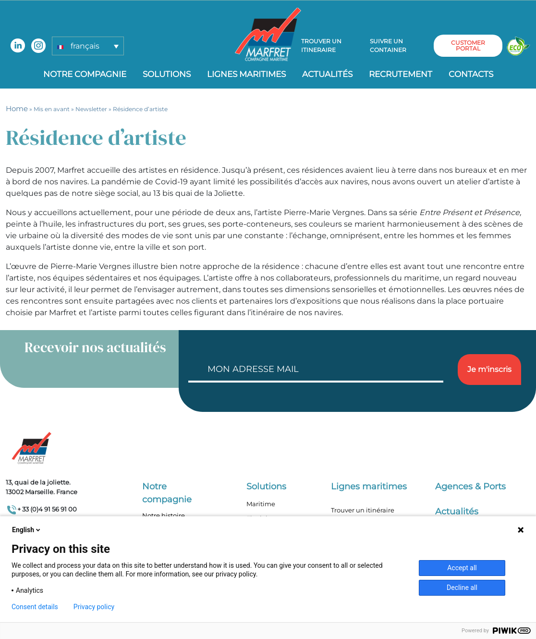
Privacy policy (93, 607)
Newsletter (91, 109)
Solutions (167, 74)
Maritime (260, 504)
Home (17, 108)
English (27, 530)
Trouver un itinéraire (362, 510)
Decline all (462, 587)
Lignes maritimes (369, 486)
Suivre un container (388, 46)
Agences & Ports (470, 486)
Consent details (35, 607)
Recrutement (400, 74)
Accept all (462, 568)
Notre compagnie (84, 74)
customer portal (468, 45)
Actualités (327, 74)
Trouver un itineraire (322, 46)
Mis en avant (52, 109)
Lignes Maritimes (246, 74)
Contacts (471, 74)
